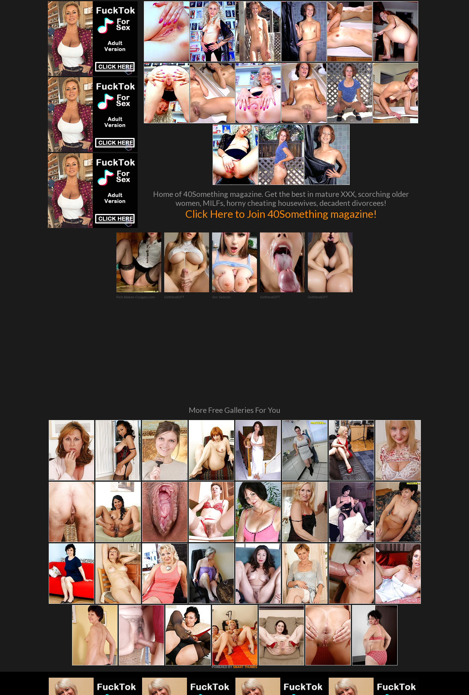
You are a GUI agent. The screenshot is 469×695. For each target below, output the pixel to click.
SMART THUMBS (245, 585)
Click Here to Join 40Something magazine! (281, 213)
